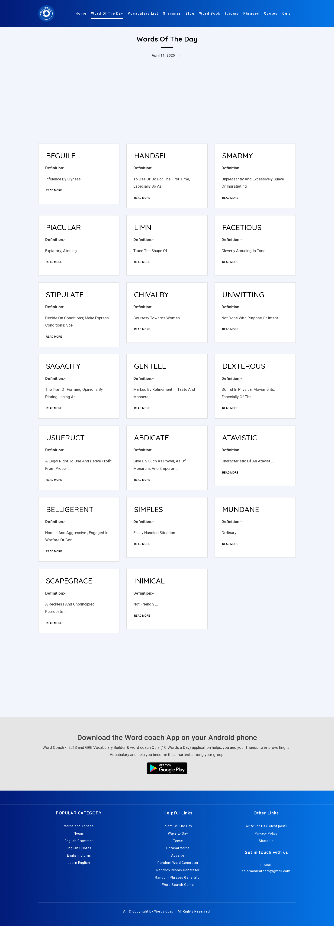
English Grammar (79, 844)
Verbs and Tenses (79, 829)
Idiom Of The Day (178, 829)
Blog (190, 13)
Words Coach (165, 914)
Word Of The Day (107, 13)
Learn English (79, 866)
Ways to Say (178, 836)
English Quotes (79, 851)
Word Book (209, 13)
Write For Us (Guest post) (266, 829)
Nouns (79, 836)
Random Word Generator (177, 866)
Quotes (271, 13)
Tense (178, 844)
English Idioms (79, 858)
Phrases (251, 13)
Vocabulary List (143, 13)
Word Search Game (178, 888)
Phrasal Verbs (177, 851)
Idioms (232, 13)
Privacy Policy (266, 836)
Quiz (286, 13)
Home (81, 13)
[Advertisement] (167, 105)
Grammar (172, 13)
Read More (54, 190)
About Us (266, 844)
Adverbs (178, 858)
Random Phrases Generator (178, 880)
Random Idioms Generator (178, 873)
